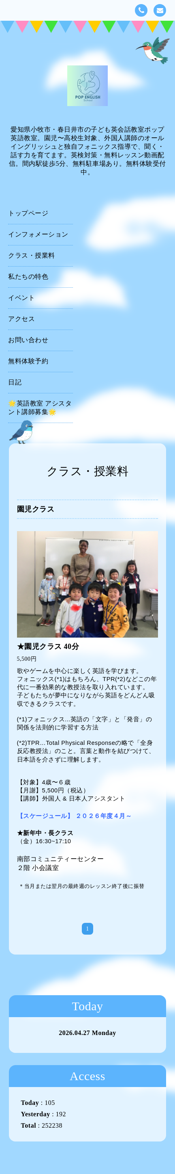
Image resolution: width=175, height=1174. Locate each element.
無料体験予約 (28, 361)
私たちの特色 (28, 276)
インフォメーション (38, 234)
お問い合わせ (28, 339)
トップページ (28, 213)
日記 (14, 382)
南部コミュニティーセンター (60, 858)
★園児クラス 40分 (48, 646)
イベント (21, 297)
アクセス (21, 318)
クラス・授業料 (31, 255)
